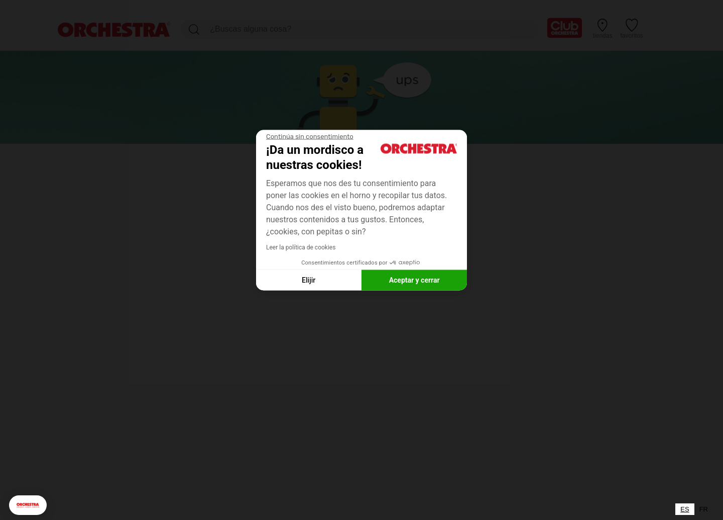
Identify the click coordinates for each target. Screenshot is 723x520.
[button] (28, 505)
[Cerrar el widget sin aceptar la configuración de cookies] (309, 137)
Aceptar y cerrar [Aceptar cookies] (414, 280)
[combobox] (684, 509)
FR (703, 509)
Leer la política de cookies (300, 247)
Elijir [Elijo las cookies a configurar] (308, 280)
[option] (703, 509)
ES (684, 509)
